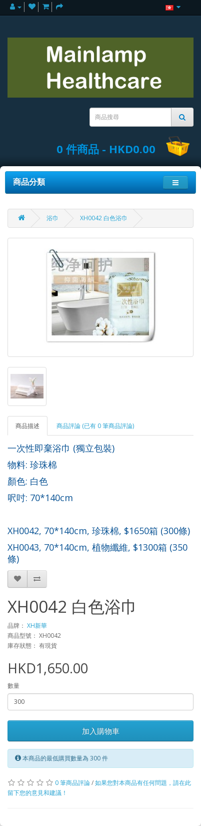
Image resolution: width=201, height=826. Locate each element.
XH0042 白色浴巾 (104, 218)
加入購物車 (101, 731)
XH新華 (37, 625)
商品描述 (28, 426)
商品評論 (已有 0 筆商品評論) (95, 426)
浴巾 (52, 218)
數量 (14, 685)
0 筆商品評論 (72, 782)
